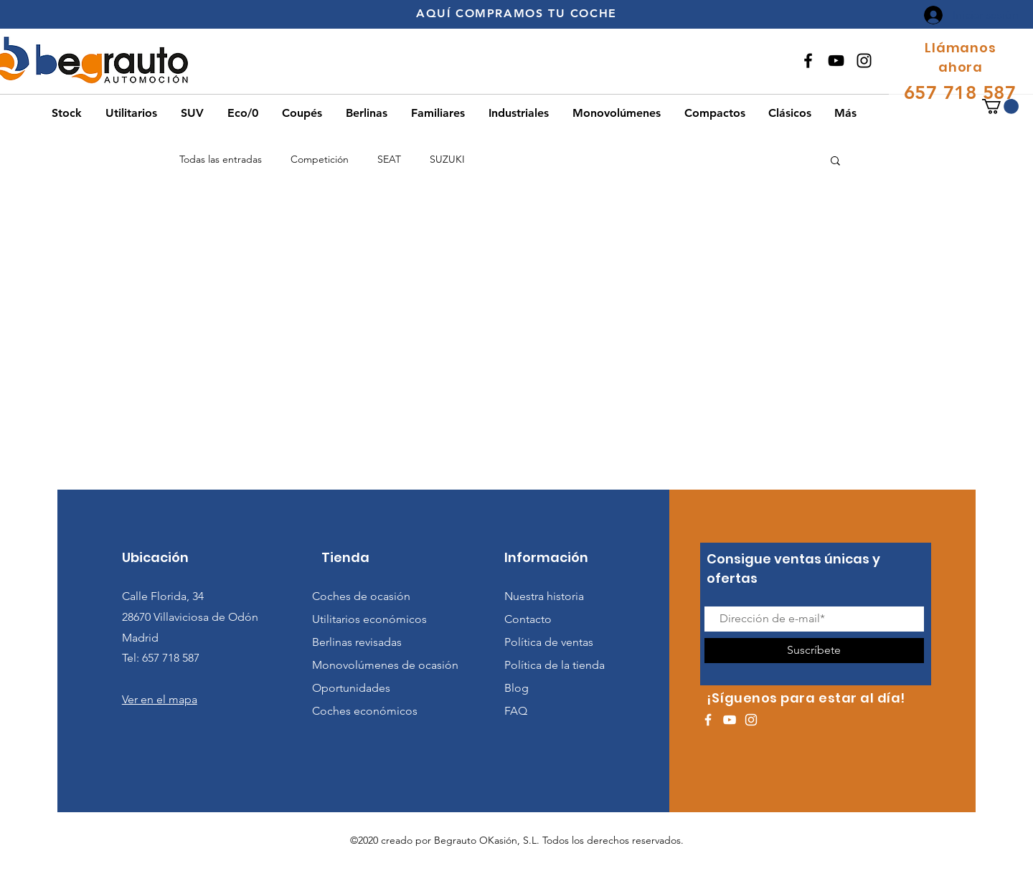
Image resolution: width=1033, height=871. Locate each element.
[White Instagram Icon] (751, 720)
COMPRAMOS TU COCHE (536, 13)
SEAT (389, 159)
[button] (1000, 106)
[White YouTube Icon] (729, 720)
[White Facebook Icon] (708, 720)
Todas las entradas (220, 159)
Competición (320, 159)
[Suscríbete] (814, 650)
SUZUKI (447, 159)
